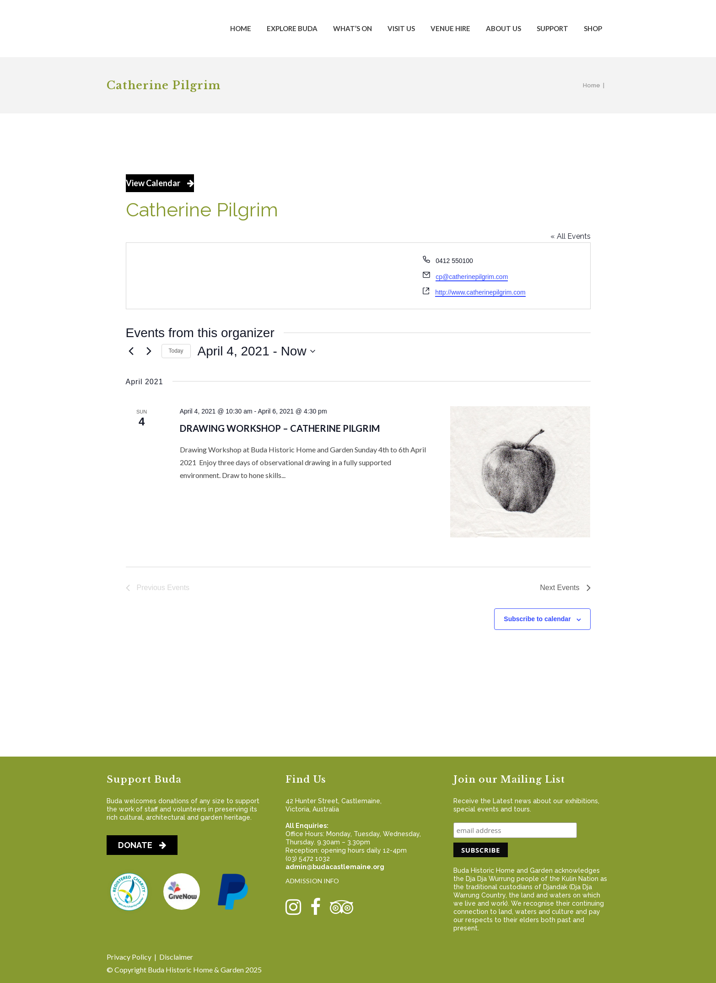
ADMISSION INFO (312, 881)
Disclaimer (176, 956)
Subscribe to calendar (537, 619)
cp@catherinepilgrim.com (472, 276)
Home (591, 85)
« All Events (570, 236)
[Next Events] (149, 351)
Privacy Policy (129, 956)
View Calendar (160, 183)
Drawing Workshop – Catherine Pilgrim (280, 428)
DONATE (142, 845)
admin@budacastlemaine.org (334, 866)
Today (176, 351)
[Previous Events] (131, 351)
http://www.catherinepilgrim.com (480, 292)
